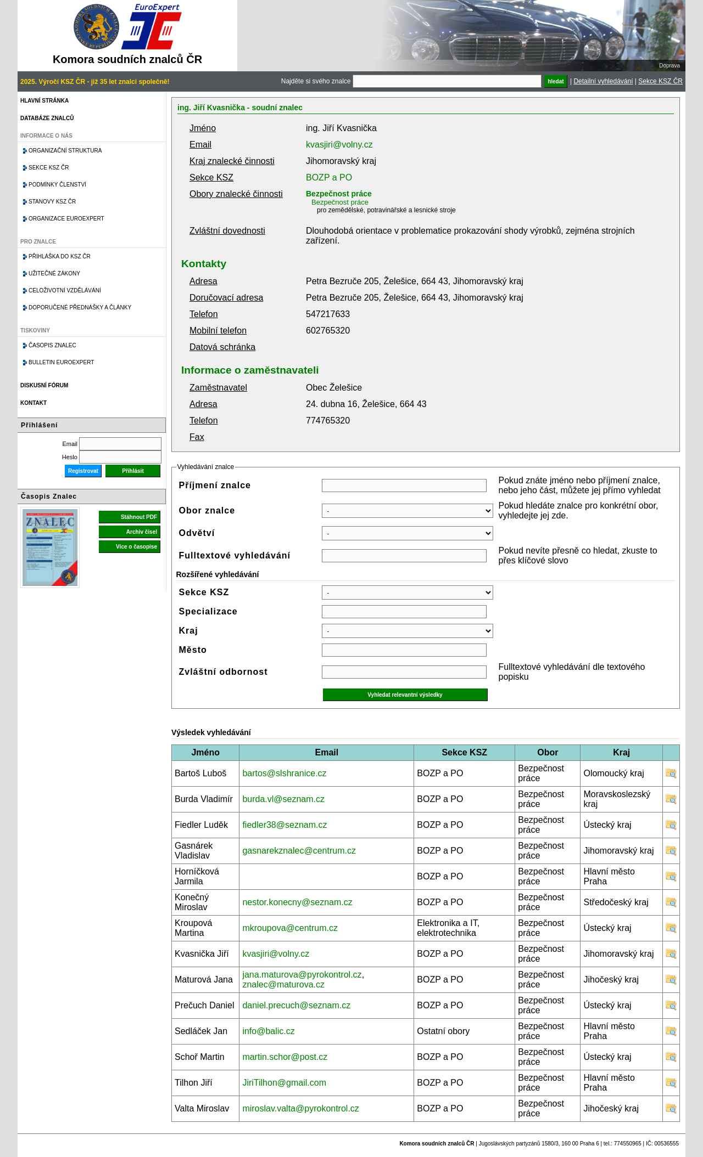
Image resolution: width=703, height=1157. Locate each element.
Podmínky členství (57, 185)
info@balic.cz (268, 1031)
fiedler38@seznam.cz (284, 824)
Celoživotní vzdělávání (65, 290)
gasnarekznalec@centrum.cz (299, 850)
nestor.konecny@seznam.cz (297, 902)
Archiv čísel (141, 532)
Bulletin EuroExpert (61, 362)
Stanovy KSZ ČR (52, 202)
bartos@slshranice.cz (284, 773)
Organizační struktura (65, 151)
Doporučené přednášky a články (80, 307)
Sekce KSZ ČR (660, 81)
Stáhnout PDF (139, 517)
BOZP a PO (329, 177)
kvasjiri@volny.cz (339, 144)
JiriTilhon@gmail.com (284, 1082)
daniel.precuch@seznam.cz (296, 1005)
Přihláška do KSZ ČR (60, 256)
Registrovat (83, 471)
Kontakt (33, 403)
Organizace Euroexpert (66, 219)
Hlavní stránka (44, 101)
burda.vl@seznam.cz (283, 799)
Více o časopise (136, 547)
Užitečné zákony (54, 273)
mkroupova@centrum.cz (290, 928)
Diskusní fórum (44, 385)
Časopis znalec (52, 345)
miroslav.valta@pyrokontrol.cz (300, 1108)
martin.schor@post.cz (284, 1057)
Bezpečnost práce (339, 193)
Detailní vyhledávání (603, 81)
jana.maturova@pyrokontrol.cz (301, 974)
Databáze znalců (47, 118)
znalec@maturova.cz (283, 984)
